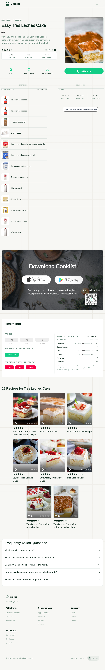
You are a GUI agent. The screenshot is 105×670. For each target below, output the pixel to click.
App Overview (43, 613)
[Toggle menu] (97, 3)
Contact (74, 620)
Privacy (74, 658)
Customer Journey (13, 613)
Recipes (41, 620)
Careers (74, 616)
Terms (82, 658)
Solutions (9, 616)
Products (41, 616)
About (73, 613)
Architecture (10, 620)
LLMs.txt (65, 658)
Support (41, 624)
